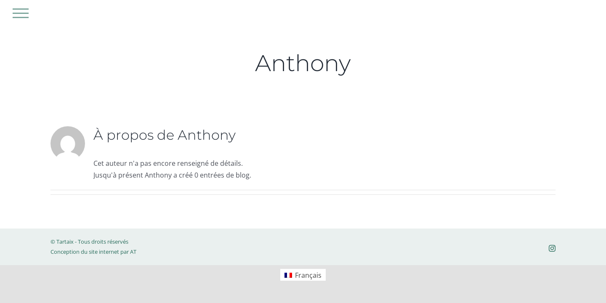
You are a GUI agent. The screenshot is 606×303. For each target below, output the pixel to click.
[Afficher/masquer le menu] (20, 13)
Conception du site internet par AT (93, 251)
